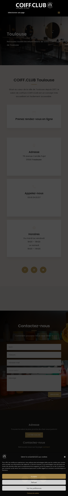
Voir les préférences (34, 488)
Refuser (34, 482)
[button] (65, 457)
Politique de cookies (33, 493)
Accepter (34, 476)
